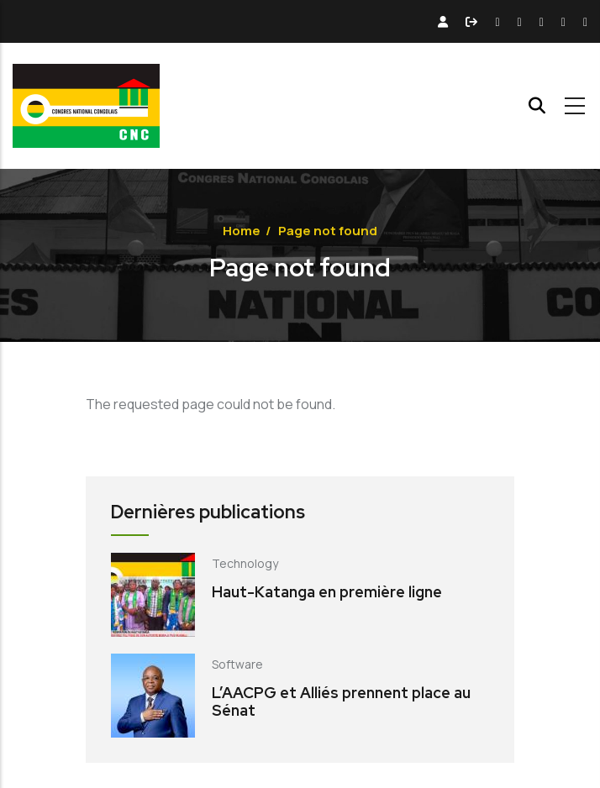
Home (242, 230)
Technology (245, 563)
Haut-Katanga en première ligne (327, 592)
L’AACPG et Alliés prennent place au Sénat (341, 702)
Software (237, 664)
